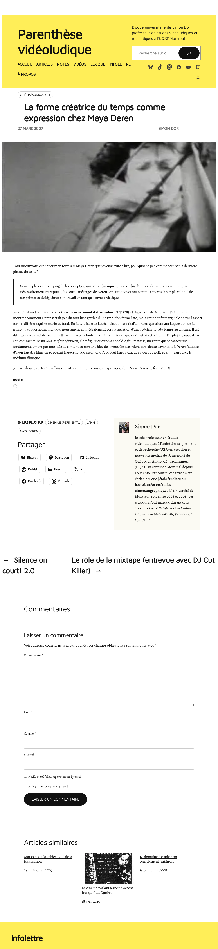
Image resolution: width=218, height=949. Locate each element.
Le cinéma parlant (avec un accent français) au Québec (109, 874)
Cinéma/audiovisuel (35, 95)
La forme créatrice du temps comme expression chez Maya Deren (98, 368)
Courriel (30, 733)
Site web (29, 754)
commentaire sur (48, 340)
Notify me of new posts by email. (48, 786)
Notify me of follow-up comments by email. (55, 776)
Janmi (91, 422)
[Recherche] (189, 53)
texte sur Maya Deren (78, 265)
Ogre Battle (143, 520)
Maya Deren (29, 431)
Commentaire (33, 655)
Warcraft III (183, 514)
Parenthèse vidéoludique (54, 41)
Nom (28, 712)
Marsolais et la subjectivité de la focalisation (48, 859)
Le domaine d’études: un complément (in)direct (158, 859)
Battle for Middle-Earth (156, 514)
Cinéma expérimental (64, 422)
